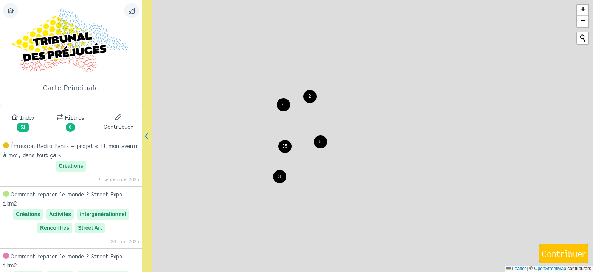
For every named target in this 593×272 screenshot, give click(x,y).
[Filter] (112, 10)
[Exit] (10, 10)
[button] (310, 96)
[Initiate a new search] (582, 38)
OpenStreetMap (550, 268)
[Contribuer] (563, 253)
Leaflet (516, 268)
